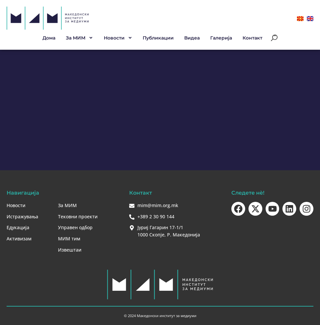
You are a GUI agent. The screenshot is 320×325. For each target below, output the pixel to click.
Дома (49, 38)
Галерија (221, 38)
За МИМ (79, 38)
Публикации (158, 38)
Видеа (192, 38)
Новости (118, 38)
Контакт (252, 38)
